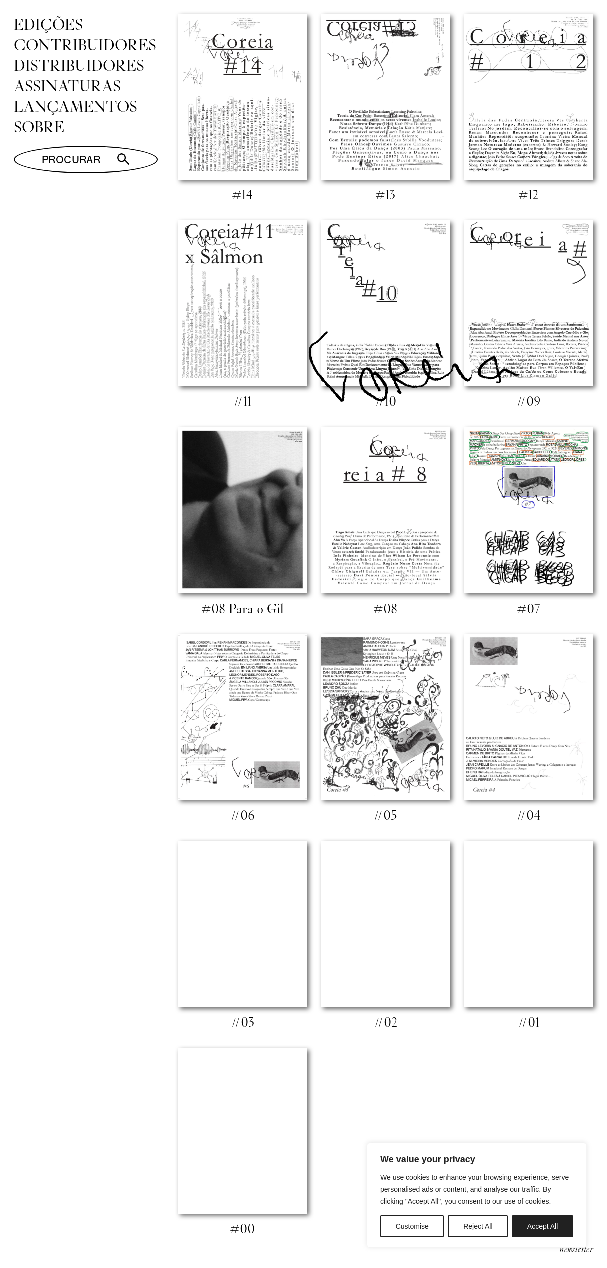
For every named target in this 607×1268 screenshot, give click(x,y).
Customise (412, 1226)
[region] (477, 1195)
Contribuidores (85, 44)
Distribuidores (79, 64)
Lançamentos (75, 105)
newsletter (576, 1248)
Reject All (477, 1226)
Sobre (39, 126)
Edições (48, 23)
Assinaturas (67, 85)
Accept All (542, 1226)
